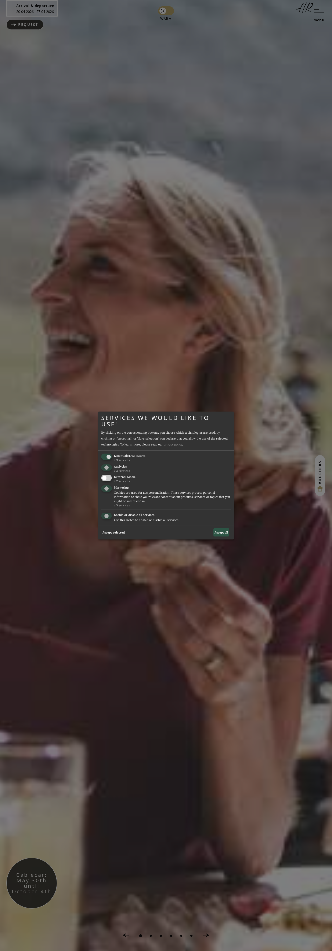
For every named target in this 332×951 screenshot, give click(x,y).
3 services (122, 460)
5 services (122, 505)
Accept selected (113, 532)
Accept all (221, 532)
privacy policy (173, 444)
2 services (122, 481)
